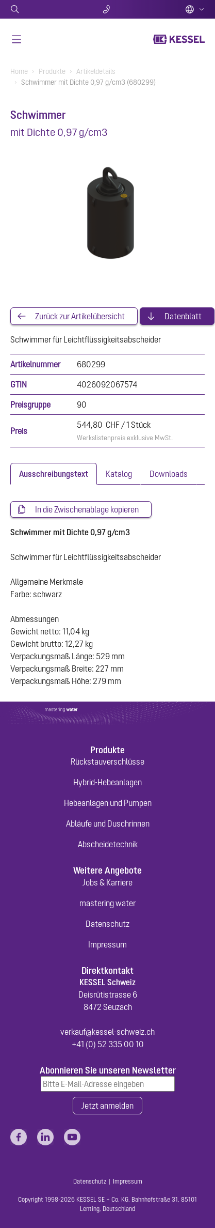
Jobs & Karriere (107, 882)
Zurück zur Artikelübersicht (80, 316)
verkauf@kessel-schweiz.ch (107, 1031)
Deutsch (195, 9)
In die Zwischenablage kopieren (87, 509)
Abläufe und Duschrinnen (108, 823)
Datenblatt (183, 316)
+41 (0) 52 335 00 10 (108, 1044)
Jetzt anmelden (107, 1105)
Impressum (107, 944)
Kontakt (107, 9)
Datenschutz (107, 923)
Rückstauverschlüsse (107, 761)
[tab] (53, 474)
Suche (42, 9)
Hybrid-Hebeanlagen (107, 782)
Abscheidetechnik (108, 844)
